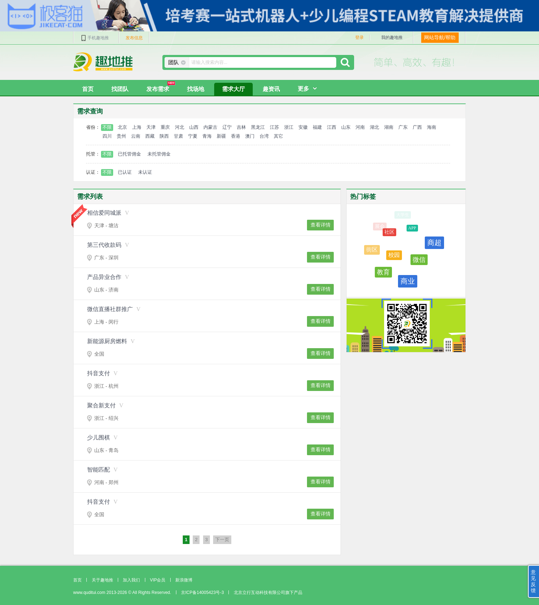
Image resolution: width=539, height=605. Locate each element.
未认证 (145, 172)
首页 (88, 89)
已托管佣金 (129, 154)
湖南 (388, 127)
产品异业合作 (104, 277)
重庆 (165, 127)
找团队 (120, 89)
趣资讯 (271, 89)
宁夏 (192, 136)
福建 (317, 127)
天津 (151, 127)
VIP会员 (157, 580)
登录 (359, 37)
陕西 (164, 136)
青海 (207, 136)
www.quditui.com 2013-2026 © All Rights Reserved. (122, 592)
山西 (193, 127)
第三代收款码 (104, 245)
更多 (303, 89)
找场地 (195, 89)
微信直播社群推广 (110, 309)
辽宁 (227, 127)
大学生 (402, 214)
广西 (417, 127)
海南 (431, 127)
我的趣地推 (392, 37)
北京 (122, 127)
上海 (136, 127)
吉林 (241, 127)
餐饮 (431, 274)
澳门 (250, 136)
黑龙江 (258, 127)
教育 (383, 272)
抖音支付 (98, 373)
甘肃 (178, 136)
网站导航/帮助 (439, 37)
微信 (419, 261)
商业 (408, 282)
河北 (179, 127)
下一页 (222, 539)
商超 (434, 244)
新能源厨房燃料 (107, 341)
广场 (426, 222)
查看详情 (321, 225)
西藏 (150, 136)
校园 (394, 257)
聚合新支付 (101, 405)
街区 (372, 250)
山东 (346, 127)
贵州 (121, 136)
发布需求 (160, 87)
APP (412, 229)
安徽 (303, 127)
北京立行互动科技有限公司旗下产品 (268, 592)
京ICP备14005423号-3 (202, 592)
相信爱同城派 (104, 213)
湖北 (374, 127)
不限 (107, 127)
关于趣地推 (102, 580)
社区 (389, 233)
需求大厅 (233, 89)
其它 (278, 136)
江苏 (274, 127)
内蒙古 (210, 127)
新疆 (221, 136)
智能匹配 (98, 470)
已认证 (125, 172)
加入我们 (131, 580)
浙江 (288, 127)
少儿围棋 (98, 437)
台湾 (264, 136)
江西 (331, 127)
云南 (135, 136)
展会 (380, 226)
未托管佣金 (159, 154)
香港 (235, 136)
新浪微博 (183, 580)
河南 (360, 127)
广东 (403, 127)
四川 (107, 136)
